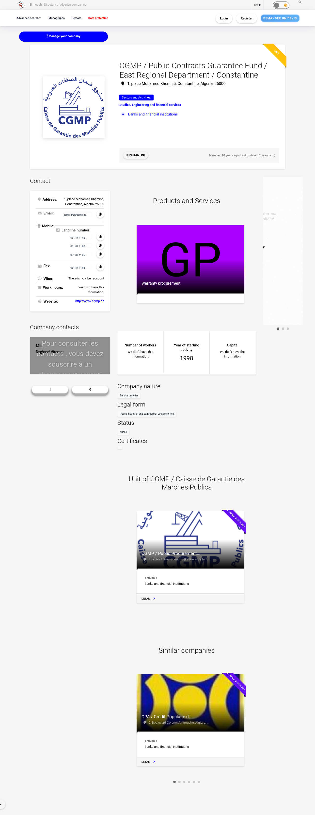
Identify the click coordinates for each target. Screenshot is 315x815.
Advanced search (28, 18)
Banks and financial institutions (153, 114)
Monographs (58, 18)
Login (224, 18)
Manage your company (64, 36)
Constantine (136, 155)
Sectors (79, 18)
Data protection (101, 18)
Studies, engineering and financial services (150, 105)
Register (246, 18)
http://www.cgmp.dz (89, 301)
